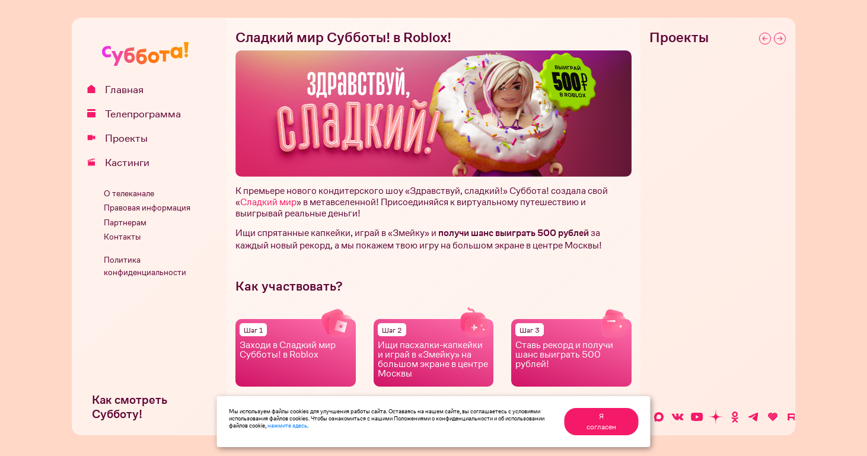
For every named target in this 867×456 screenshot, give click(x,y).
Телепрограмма (138, 114)
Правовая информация (147, 207)
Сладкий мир (268, 202)
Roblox (303, 354)
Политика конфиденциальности (145, 266)
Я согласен (601, 422)
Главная (119, 89)
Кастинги (122, 162)
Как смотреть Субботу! (129, 407)
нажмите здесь (287, 425)
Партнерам (125, 222)
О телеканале (129, 193)
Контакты (122, 237)
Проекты (121, 138)
